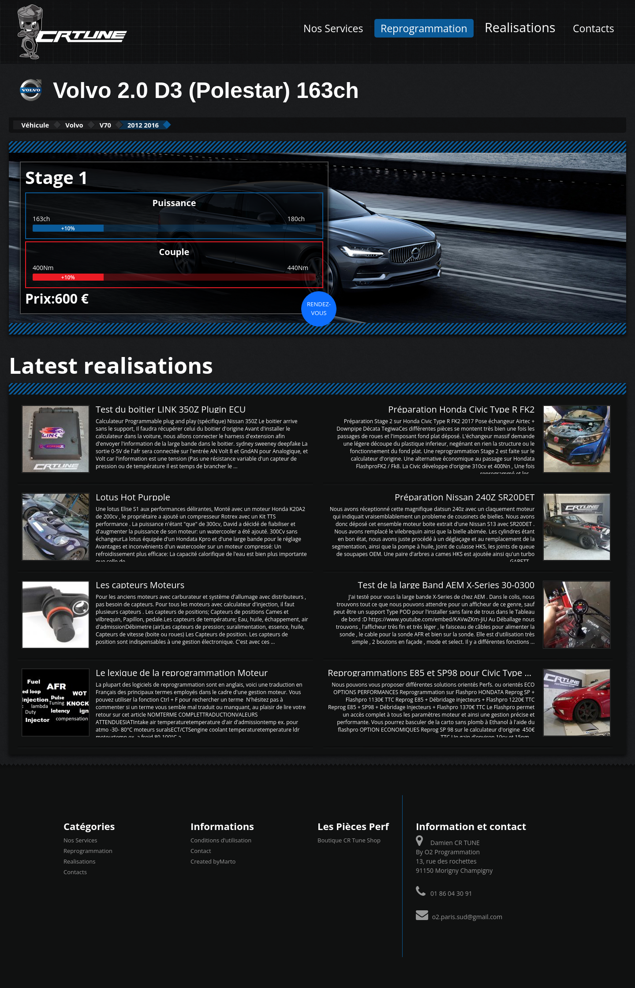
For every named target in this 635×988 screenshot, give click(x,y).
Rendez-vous (319, 307)
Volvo (95, 125)
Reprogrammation (424, 28)
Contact (200, 850)
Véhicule (42, 125)
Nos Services (333, 28)
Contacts (593, 28)
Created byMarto (212, 860)
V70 (139, 125)
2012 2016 (190, 125)
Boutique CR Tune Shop (349, 839)
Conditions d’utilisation (220, 839)
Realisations (520, 27)
